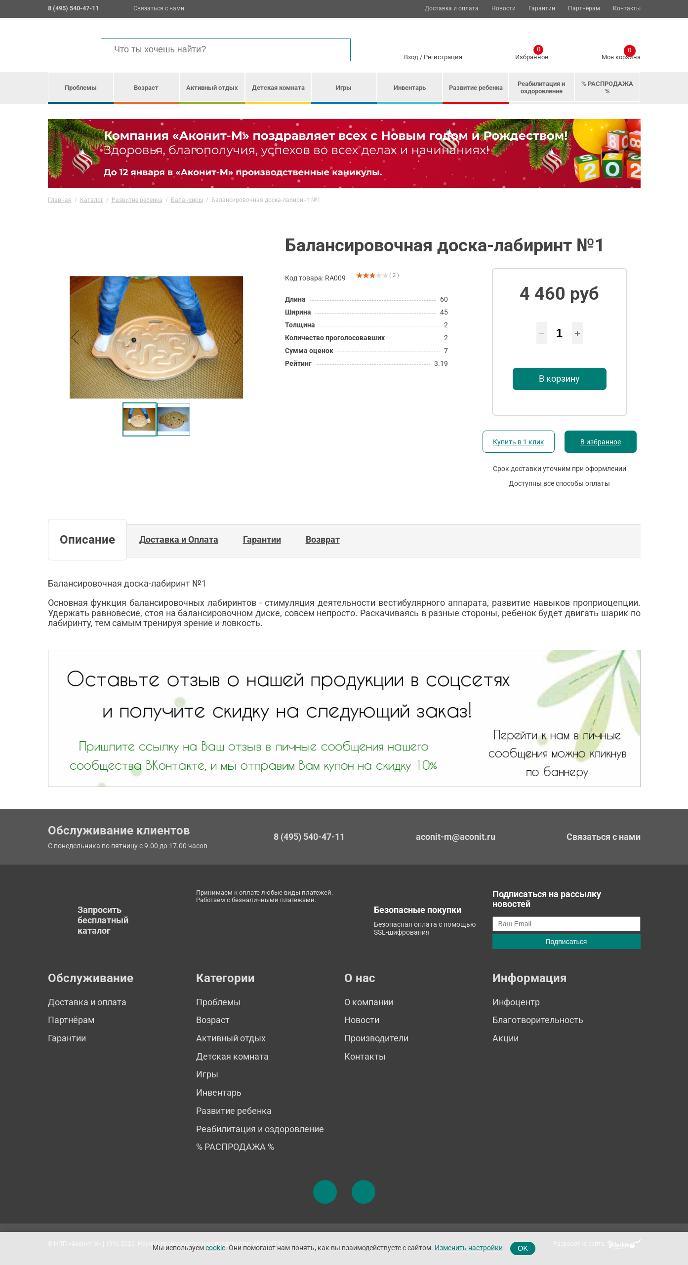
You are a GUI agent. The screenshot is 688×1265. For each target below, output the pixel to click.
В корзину (559, 378)
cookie (215, 1248)
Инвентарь (410, 87)
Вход (411, 57)
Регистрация (443, 57)
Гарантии (541, 8)
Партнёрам (584, 8)
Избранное (531, 55)
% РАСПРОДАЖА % (607, 87)
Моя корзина (621, 55)
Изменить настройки (469, 1248)
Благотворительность (537, 1020)
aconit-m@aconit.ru (455, 836)
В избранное (600, 442)
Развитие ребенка (476, 87)
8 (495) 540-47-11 (309, 837)
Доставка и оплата (452, 8)
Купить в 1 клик (518, 442)
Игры (344, 87)
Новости (503, 8)
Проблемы (81, 87)
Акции (505, 1038)
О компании (368, 1002)
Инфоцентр (516, 1002)
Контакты (627, 8)
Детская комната (278, 87)
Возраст (146, 87)
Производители (376, 1038)
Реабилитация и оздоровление (541, 87)
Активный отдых (212, 87)
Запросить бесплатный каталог (103, 920)
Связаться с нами (158, 8)
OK (523, 1248)
